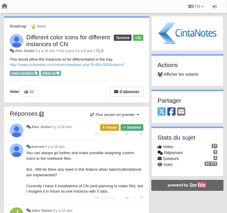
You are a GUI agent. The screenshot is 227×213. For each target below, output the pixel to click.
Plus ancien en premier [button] (114, 114)
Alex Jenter (25, 51)
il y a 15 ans (62, 211)
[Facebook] (171, 112)
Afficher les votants (178, 74)
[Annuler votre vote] (134, 134)
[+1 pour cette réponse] (127, 134)
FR (196, 6)
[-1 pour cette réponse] (141, 134)
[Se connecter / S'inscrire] (214, 6)
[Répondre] (105, 134)
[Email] (181, 112)
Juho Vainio (41, 211)
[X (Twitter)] (162, 112)
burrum (37, 147)
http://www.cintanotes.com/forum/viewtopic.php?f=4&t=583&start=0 (67, 64)
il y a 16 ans (62, 127)
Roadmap (18, 26)
